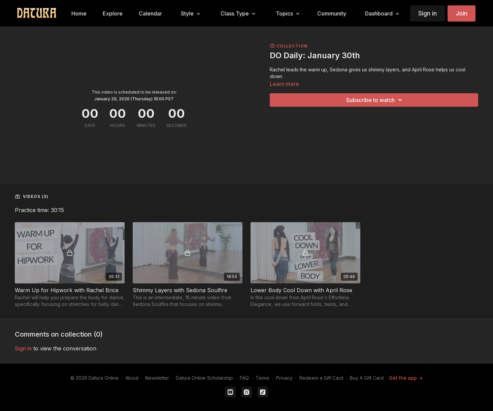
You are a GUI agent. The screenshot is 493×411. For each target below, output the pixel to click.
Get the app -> (406, 378)
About (131, 378)
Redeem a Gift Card (321, 378)
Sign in (427, 13)
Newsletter (157, 378)
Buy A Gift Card (367, 378)
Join (461, 13)
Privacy (284, 378)
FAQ (244, 378)
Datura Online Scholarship (204, 378)
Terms (262, 378)
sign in (23, 348)
